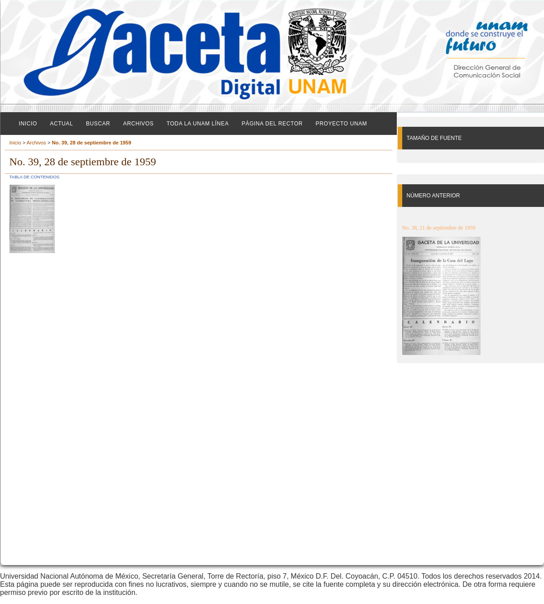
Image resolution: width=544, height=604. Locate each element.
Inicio (28, 123)
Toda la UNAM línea (198, 123)
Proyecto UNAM (341, 123)
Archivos (138, 123)
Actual (61, 123)
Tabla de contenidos (35, 176)
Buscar (98, 123)
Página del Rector (272, 123)
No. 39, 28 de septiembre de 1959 (91, 142)
